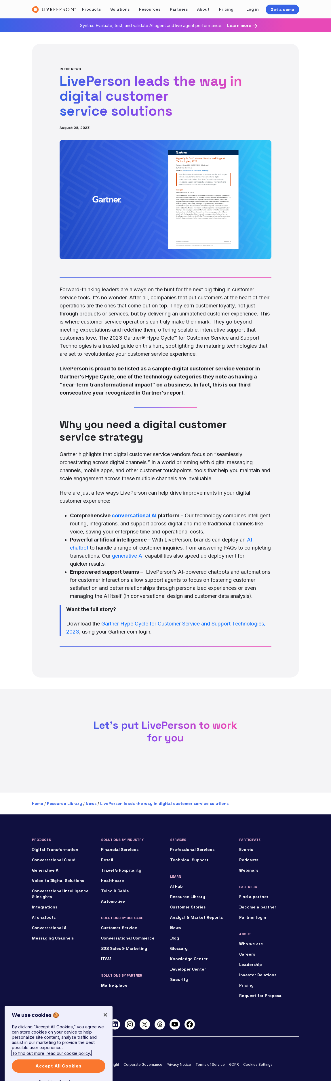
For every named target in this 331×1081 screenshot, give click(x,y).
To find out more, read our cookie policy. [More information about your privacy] (51, 1063)
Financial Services (119, 849)
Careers (247, 954)
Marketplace (114, 985)
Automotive (113, 901)
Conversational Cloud (53, 859)
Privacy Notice (179, 1064)
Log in (252, 9)
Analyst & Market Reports (196, 917)
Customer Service (119, 927)
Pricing (226, 9)
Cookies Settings (258, 1064)
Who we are (251, 943)
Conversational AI (50, 927)
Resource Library (64, 803)
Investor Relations (257, 974)
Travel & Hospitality (121, 870)
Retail (107, 859)
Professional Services (192, 849)
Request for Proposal (261, 995)
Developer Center (188, 969)
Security (179, 979)
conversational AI (134, 515)
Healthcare (112, 880)
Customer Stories (188, 907)
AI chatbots (44, 917)
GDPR (234, 1064)
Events (246, 849)
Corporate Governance (142, 1064)
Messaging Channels (53, 938)
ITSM (106, 958)
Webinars (248, 870)
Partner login (252, 917)
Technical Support (189, 859)
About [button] (203, 9)
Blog (174, 938)
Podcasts (248, 859)
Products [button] (91, 9)
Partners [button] (179, 9)
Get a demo (282, 9)
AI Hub (176, 886)
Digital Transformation (55, 849)
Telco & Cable (115, 891)
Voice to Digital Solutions (58, 880)
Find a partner (254, 896)
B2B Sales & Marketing (124, 948)
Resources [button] (149, 9)
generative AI (128, 556)
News (91, 803)
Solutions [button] (120, 9)
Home (37, 803)
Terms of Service (210, 1064)
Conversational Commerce (128, 938)
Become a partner (257, 907)
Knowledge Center (189, 958)
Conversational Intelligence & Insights (60, 893)
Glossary (179, 948)
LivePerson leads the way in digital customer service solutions (164, 803)
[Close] (105, 1025)
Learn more (239, 25)
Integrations (44, 907)
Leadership (250, 964)
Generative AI (46, 870)
